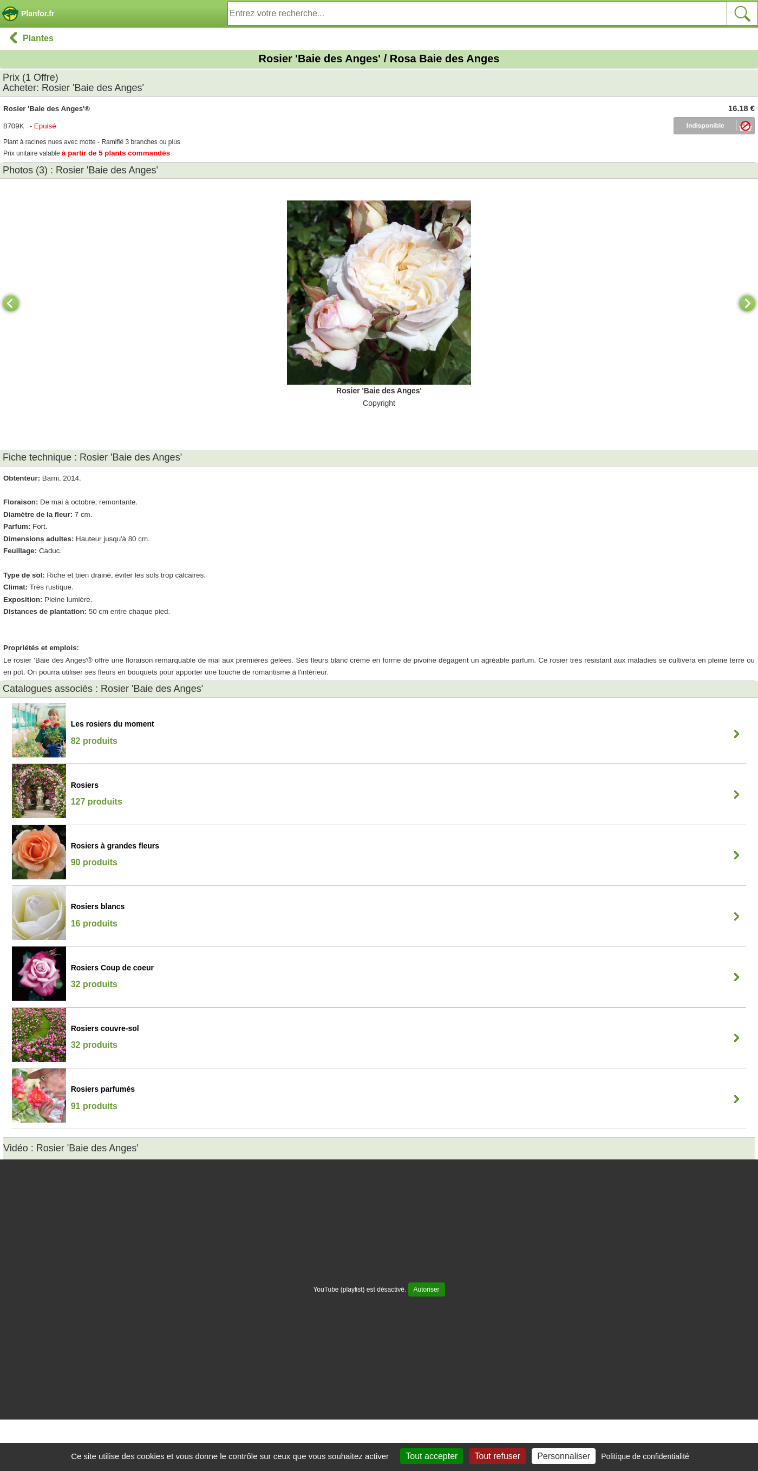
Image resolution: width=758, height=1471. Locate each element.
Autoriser (427, 1289)
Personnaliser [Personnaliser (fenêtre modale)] (563, 1456)
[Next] (747, 303)
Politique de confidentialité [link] (645, 1456)
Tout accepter (432, 1456)
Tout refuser (497, 1456)
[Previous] (11, 303)
